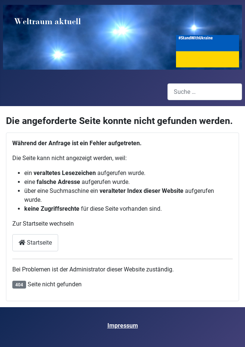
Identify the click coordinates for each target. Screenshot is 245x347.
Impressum (122, 325)
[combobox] (204, 91)
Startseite (35, 242)
